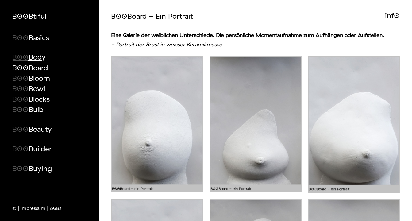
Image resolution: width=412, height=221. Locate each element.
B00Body (29, 56)
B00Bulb (27, 109)
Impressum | (34, 208)
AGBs (55, 208)
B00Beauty (32, 128)
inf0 (392, 15)
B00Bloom (31, 77)
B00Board (30, 67)
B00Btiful (29, 16)
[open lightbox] (157, 124)
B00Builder (32, 148)
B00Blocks (31, 98)
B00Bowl (28, 88)
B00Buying (32, 168)
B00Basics (30, 37)
